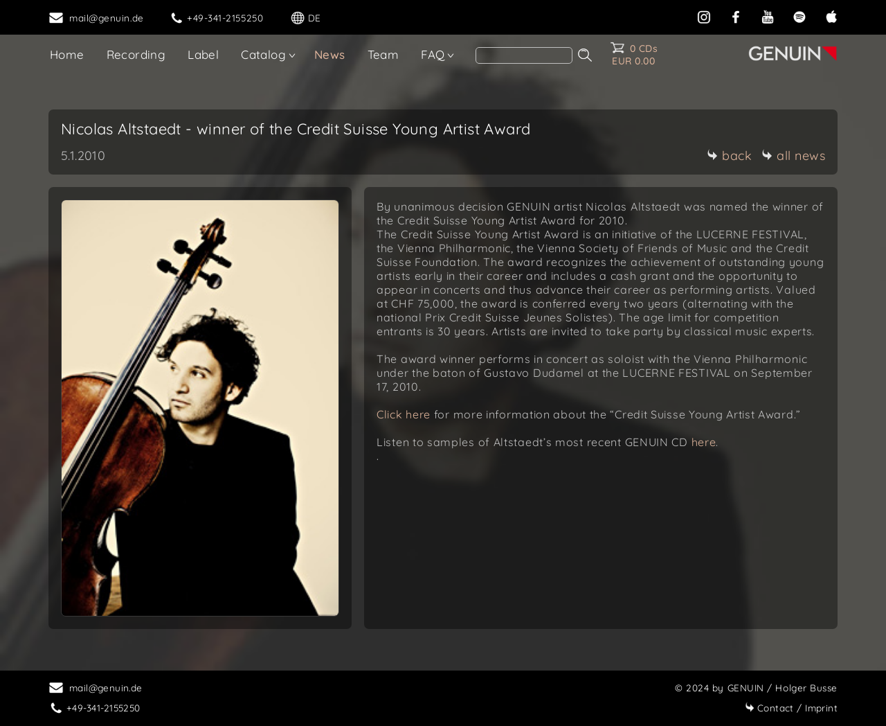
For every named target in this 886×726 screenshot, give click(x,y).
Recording (136, 54)
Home (67, 54)
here (703, 442)
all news (793, 155)
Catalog (263, 54)
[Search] (524, 55)
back (729, 155)
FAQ (432, 54)
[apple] (831, 15)
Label (203, 54)
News (329, 54)
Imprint (791, 708)
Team (383, 54)
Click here (405, 414)
